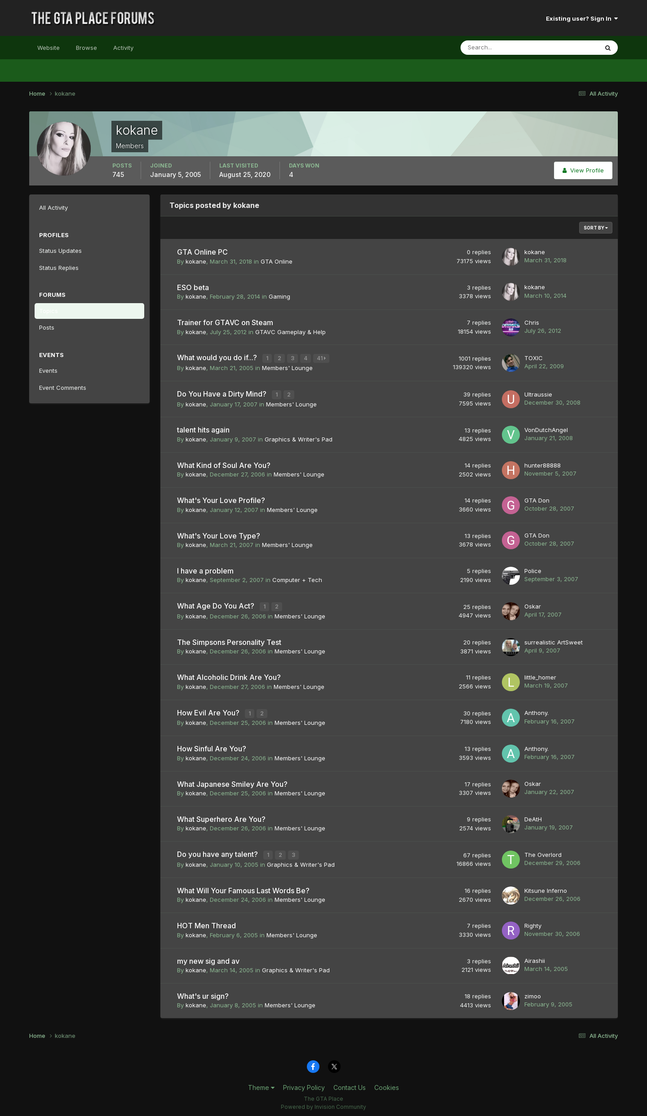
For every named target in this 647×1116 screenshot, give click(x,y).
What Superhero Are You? (221, 816)
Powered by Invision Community (323, 1102)
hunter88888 (542, 463)
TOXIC (533, 357)
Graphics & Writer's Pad (298, 437)
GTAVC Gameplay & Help (290, 331)
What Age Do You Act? (216, 604)
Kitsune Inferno (545, 886)
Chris (531, 322)
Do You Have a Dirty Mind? (222, 392)
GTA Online (276, 261)
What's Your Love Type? (218, 533)
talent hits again (203, 428)
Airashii (534, 957)
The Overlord (543, 851)
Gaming (279, 296)
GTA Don (537, 499)
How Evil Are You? (209, 710)
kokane (196, 261)
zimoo (532, 992)
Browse (86, 47)
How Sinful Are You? (211, 745)
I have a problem (205, 569)
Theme (261, 1084)
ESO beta (193, 287)
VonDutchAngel (546, 428)
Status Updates (60, 250)
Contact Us (349, 1084)
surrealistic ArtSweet (553, 640)
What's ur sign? (203, 992)
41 (322, 358)
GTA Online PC (202, 251)
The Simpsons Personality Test (229, 639)
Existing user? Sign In (582, 18)
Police (532, 569)
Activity (123, 47)
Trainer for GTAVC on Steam (225, 322)
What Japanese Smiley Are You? (232, 780)
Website (48, 47)
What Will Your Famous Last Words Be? (243, 886)
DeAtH (533, 816)
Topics (48, 310)
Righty (532, 922)
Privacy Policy (304, 1084)
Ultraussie (538, 393)
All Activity (53, 207)
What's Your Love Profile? (221, 498)
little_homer (540, 675)
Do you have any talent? (218, 851)
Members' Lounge (287, 367)
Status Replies (59, 267)
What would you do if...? (218, 357)
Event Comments (62, 387)
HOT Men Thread (206, 922)
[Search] (500, 47)
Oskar (532, 604)
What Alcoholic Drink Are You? (229, 674)
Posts (46, 327)
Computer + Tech (297, 578)
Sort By (596, 227)
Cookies (386, 1084)
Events (48, 370)
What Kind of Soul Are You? (223, 463)
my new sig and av (208, 957)
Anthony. (536, 710)
